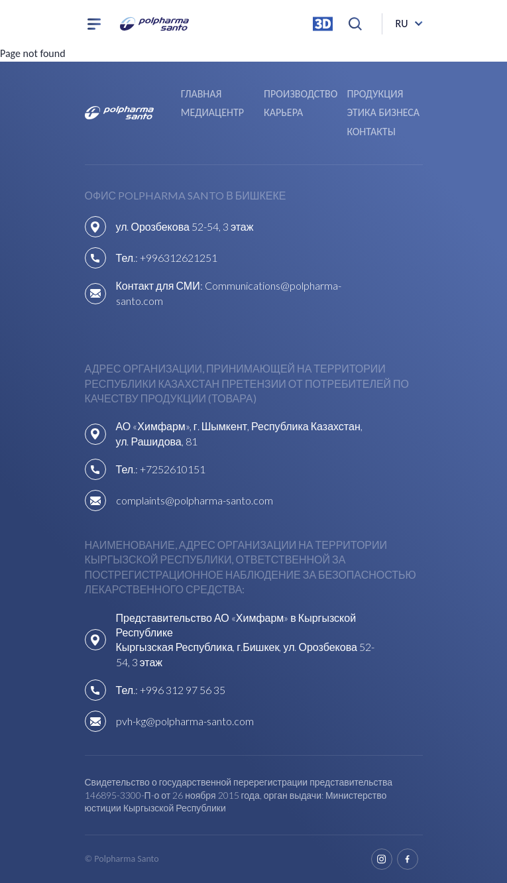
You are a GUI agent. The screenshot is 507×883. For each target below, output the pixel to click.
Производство (300, 94)
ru (402, 23)
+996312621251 (178, 257)
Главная (201, 94)
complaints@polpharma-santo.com (194, 500)
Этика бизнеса (383, 112)
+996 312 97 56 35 (182, 689)
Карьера (283, 112)
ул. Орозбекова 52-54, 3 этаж (185, 226)
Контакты (371, 131)
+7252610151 (172, 469)
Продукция (375, 94)
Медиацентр (212, 112)
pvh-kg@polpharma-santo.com (185, 721)
